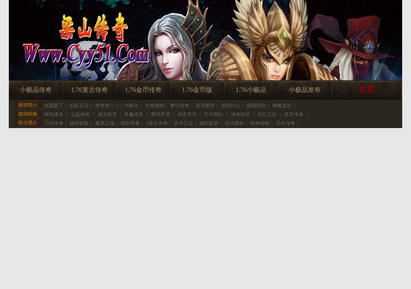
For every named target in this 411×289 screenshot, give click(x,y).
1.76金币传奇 (143, 89)
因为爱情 (205, 105)
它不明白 (213, 114)
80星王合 (79, 105)
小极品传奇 (36, 89)
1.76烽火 (129, 105)
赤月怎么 (183, 123)
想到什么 (230, 105)
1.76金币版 (197, 89)
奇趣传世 (133, 114)
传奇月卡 (187, 114)
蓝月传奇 (293, 114)
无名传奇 (285, 123)
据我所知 (256, 105)
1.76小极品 (251, 89)
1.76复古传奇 (89, 89)
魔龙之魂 (104, 123)
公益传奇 (80, 114)
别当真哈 (234, 123)
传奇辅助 (154, 105)
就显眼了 (53, 105)
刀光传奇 (53, 123)
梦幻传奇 (179, 105)
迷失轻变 (107, 114)
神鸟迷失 (53, 114)
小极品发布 (305, 89)
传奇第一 (104, 105)
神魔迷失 (281, 105)
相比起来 (208, 123)
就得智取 (79, 123)
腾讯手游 (160, 114)
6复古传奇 (157, 123)
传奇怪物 (259, 123)
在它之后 (267, 114)
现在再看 (130, 123)
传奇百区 (240, 114)
